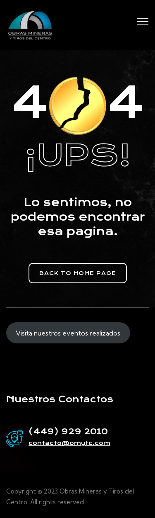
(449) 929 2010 (68, 431)
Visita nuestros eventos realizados (68, 333)
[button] (78, 273)
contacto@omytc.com (69, 443)
